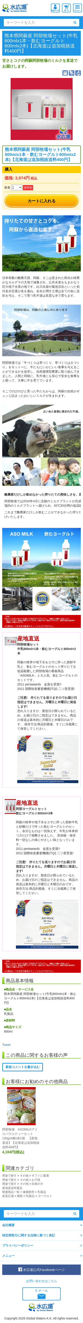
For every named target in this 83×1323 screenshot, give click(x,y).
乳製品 (41, 1192)
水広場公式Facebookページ (41, 1269)
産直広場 (8, 1196)
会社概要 (8, 1225)
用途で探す (9, 1175)
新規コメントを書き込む (23, 1067)
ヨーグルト (45, 1196)
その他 (24, 1175)
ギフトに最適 (40, 1175)
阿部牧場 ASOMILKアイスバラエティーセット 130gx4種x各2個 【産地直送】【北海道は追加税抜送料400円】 (20, 1138)
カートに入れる (42, 201)
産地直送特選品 (12, 1188)
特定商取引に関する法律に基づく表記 (28, 1235)
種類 (20, 1196)
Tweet (6, 1045)
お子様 (36, 1179)
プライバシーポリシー (17, 1245)
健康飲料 (28, 1192)
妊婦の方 (37, 1183)
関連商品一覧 (10, 1192)
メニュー (8, 1255)
